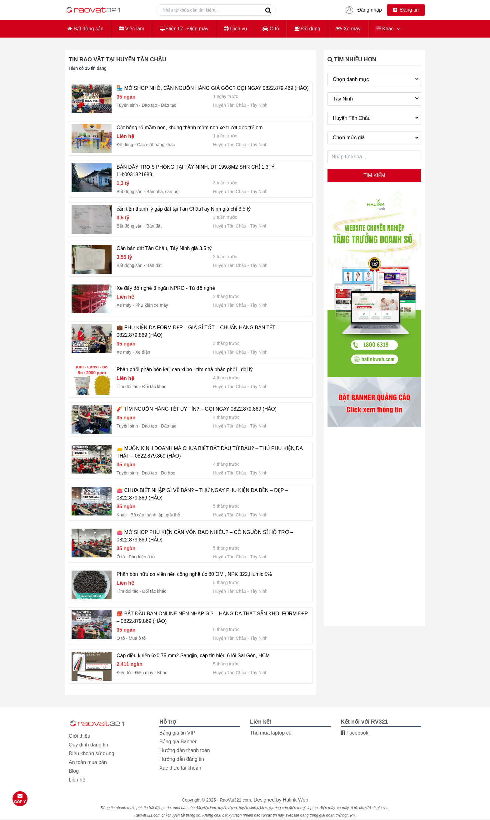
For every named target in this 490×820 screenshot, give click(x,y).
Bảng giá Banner (178, 741)
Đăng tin (406, 10)
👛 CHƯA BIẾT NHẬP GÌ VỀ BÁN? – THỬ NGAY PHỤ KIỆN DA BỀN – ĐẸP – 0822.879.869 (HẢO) (202, 494)
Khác (385, 28)
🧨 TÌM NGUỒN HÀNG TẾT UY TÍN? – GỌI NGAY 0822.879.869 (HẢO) (197, 409)
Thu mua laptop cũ (271, 732)
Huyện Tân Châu (229, 105)
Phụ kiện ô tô (142, 556)
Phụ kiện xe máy (151, 305)
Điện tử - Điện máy (184, 28)
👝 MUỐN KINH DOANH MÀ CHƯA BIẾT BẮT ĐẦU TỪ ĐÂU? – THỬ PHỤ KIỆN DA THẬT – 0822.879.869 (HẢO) (209, 452)
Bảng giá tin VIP (177, 732)
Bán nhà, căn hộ (162, 191)
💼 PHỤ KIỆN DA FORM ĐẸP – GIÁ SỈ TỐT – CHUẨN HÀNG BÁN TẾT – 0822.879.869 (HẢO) (198, 331)
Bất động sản (85, 28)
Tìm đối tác (127, 386)
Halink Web (295, 799)
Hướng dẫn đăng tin (181, 759)
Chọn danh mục (376, 79)
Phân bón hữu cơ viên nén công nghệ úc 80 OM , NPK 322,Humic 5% (194, 574)
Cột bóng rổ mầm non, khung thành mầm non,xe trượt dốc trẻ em (190, 127)
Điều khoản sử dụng (91, 753)
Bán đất (154, 225)
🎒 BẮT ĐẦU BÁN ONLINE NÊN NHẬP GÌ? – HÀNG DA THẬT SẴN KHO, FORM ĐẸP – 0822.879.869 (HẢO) (212, 617)
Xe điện (142, 352)
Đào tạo (168, 105)
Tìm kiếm (374, 175)
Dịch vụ (235, 28)
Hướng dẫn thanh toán (184, 750)
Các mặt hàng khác (156, 144)
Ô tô (270, 28)
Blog (74, 771)
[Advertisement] (374, 526)
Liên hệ (77, 779)
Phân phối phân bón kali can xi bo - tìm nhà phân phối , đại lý (184, 369)
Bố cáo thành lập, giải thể (155, 514)
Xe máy (348, 28)
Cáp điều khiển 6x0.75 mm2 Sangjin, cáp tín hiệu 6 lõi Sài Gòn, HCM (193, 655)
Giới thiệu (79, 736)
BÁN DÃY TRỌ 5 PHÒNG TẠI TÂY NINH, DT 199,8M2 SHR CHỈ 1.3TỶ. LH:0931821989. (196, 170)
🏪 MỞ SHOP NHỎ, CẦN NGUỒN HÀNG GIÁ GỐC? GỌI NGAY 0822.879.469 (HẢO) (212, 88)
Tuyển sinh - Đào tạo (137, 105)
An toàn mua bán (88, 762)
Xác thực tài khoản (180, 768)
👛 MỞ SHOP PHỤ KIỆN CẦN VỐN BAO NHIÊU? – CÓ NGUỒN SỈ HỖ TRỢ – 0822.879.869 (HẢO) (205, 536)
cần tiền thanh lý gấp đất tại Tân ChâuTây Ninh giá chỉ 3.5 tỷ (184, 209)
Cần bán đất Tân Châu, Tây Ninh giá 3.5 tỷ (164, 248)
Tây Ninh (259, 105)
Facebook (354, 732)
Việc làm (131, 28)
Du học (168, 472)
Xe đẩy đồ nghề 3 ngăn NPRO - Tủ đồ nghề (166, 288)
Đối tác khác (154, 386)
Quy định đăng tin (88, 744)
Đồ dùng (307, 28)
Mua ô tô (137, 638)
